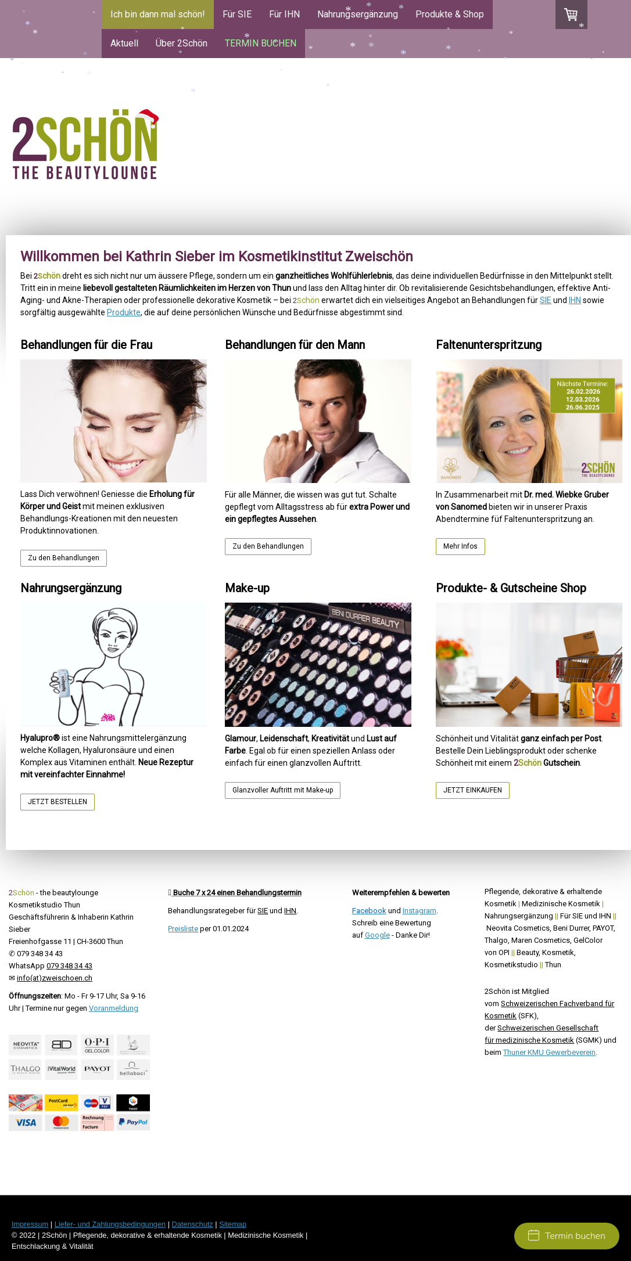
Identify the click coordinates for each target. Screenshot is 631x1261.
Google (377, 935)
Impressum (30, 1224)
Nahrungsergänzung (357, 14)
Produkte (124, 312)
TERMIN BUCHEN (260, 43)
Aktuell (124, 43)
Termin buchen (566, 1236)
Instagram (419, 910)
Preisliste (183, 928)
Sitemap (232, 1224)
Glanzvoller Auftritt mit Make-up (282, 790)
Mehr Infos (460, 546)
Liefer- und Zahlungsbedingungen (110, 1224)
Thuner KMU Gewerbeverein (549, 1052)
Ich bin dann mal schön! (157, 14)
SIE (545, 300)
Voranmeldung (113, 1008)
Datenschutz (192, 1224)
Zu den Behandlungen (63, 558)
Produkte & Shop (449, 14)
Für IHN (284, 14)
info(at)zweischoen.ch (54, 978)
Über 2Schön (181, 43)
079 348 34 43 (69, 965)
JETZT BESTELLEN (57, 802)
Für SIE (237, 14)
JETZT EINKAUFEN (472, 790)
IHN (575, 300)
